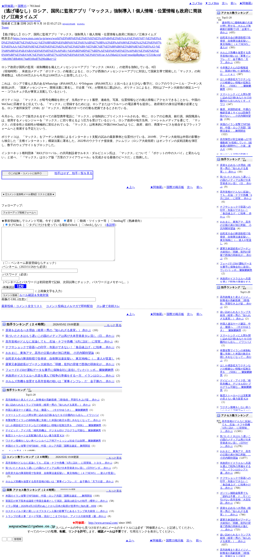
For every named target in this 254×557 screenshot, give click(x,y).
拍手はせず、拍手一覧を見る (73, 173)
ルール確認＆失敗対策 (34, 301)
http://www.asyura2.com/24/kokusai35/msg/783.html (20, 21)
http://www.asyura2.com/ (103, 529)
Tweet (5, 27)
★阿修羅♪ (8, 6)
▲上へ (130, 187)
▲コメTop (195, 3)
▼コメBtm (212, 3)
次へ (225, 3)
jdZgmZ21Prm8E (68, 24)
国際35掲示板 (175, 187)
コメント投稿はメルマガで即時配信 (69, 312)
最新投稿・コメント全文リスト (21, 312)
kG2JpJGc (81, 24)
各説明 (110, 224)
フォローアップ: (12, 205)
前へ (233, 3)
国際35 (22, 6)
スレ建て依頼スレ (108, 312)
